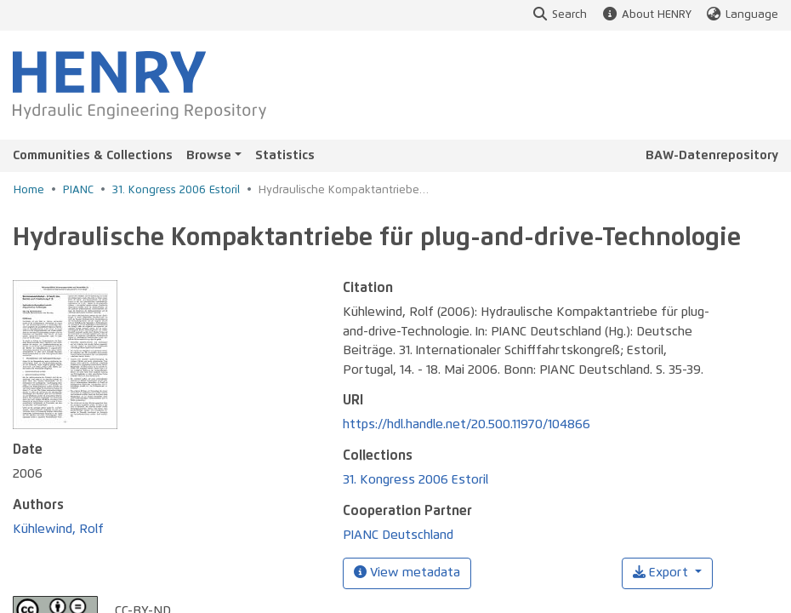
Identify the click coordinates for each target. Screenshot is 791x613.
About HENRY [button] (645, 14)
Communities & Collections (93, 155)
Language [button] (741, 14)
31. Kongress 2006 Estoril (176, 190)
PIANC (78, 190)
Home (29, 190)
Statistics (285, 155)
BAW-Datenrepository (712, 155)
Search (559, 14)
